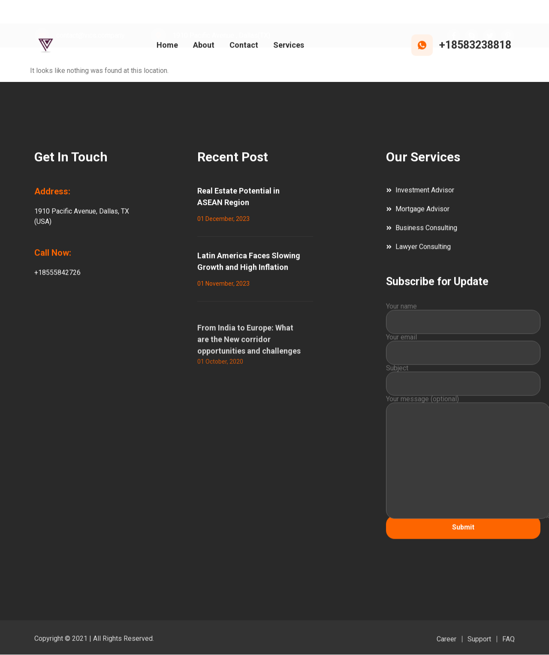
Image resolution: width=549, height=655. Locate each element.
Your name (463, 329)
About (203, 46)
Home (167, 46)
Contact (243, 46)
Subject (463, 390)
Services (288, 46)
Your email (463, 359)
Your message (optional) (463, 468)
